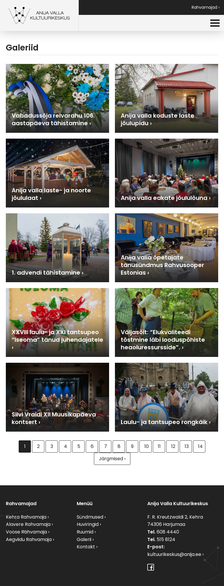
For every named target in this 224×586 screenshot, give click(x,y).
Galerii (84, 539)
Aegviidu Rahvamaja (29, 539)
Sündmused (90, 517)
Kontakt (86, 546)
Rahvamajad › (206, 7)
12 (173, 446)
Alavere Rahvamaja (28, 524)
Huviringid (88, 524)
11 (159, 446)
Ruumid (85, 532)
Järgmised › (112, 458)
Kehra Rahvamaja (26, 517)
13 (187, 446)
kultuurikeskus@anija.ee (174, 554)
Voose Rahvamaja (26, 532)
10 (146, 446)
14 (200, 446)
